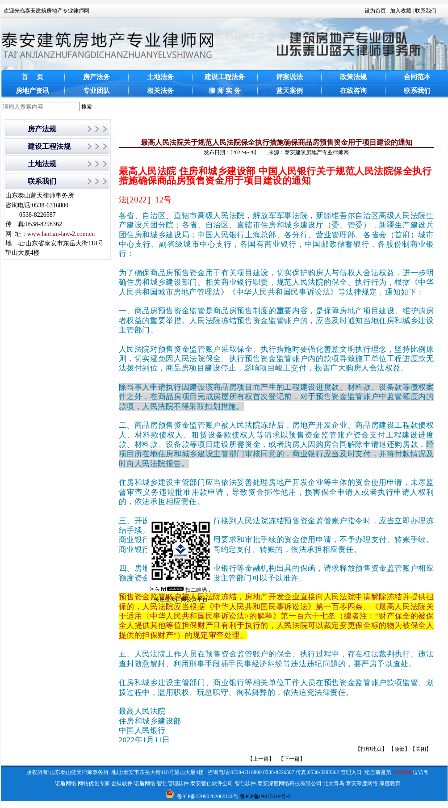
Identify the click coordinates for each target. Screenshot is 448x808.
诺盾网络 (65, 783)
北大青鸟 (333, 783)
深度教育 (390, 783)
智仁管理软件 (173, 783)
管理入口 (351, 772)
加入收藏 (400, 11)
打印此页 (371, 749)
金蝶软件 (122, 783)
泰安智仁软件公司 (211, 783)
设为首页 (375, 11)
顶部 (399, 749)
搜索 (86, 107)
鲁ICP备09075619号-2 (265, 796)
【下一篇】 (291, 759)
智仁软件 (245, 783)
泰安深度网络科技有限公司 (289, 783)
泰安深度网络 (362, 783)
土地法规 (42, 164)
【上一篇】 (260, 759)
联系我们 (425, 11)
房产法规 (42, 129)
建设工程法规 (49, 146)
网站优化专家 (94, 783)
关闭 (420, 749)
